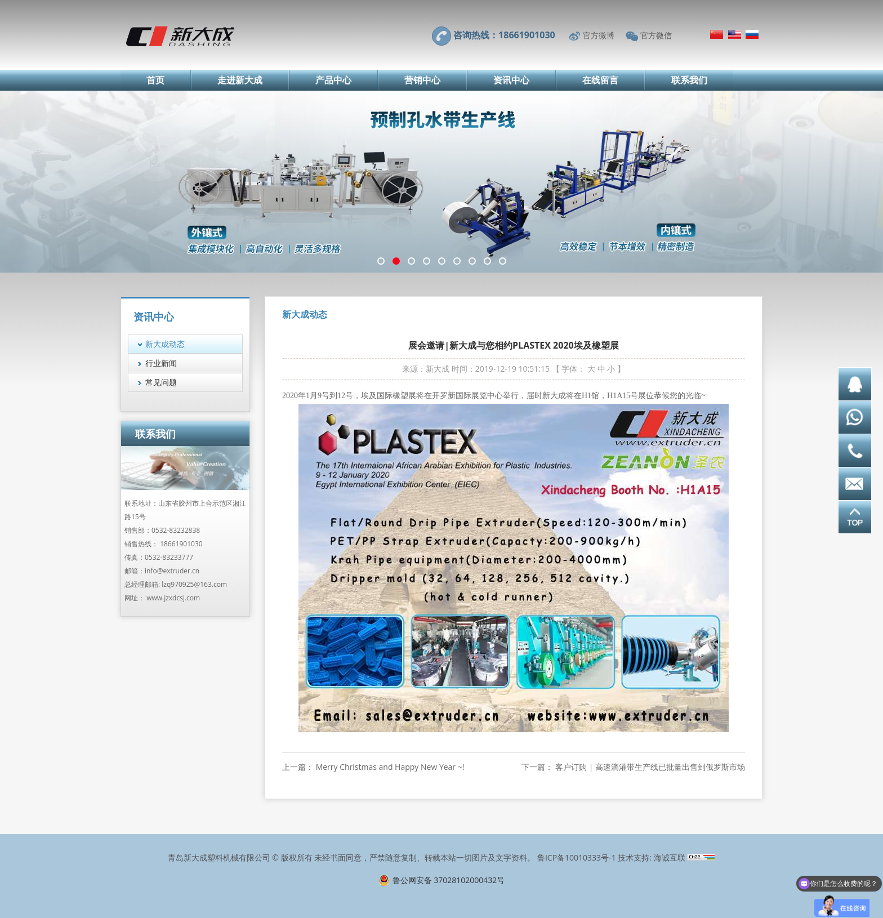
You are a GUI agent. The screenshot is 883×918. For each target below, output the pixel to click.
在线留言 (600, 80)
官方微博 (598, 35)
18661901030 (181, 544)
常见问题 (161, 382)
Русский (752, 34)
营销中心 (422, 80)
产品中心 (333, 80)
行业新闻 (161, 363)
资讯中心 (511, 80)
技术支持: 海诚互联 (651, 857)
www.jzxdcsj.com (173, 598)
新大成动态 (165, 343)
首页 (155, 80)
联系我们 (689, 80)
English (734, 34)
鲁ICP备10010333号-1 (576, 857)
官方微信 (656, 35)
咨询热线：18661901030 (504, 35)
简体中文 (716, 34)
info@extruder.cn (172, 571)
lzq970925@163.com (194, 584)
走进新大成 (239, 80)
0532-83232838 (175, 530)
